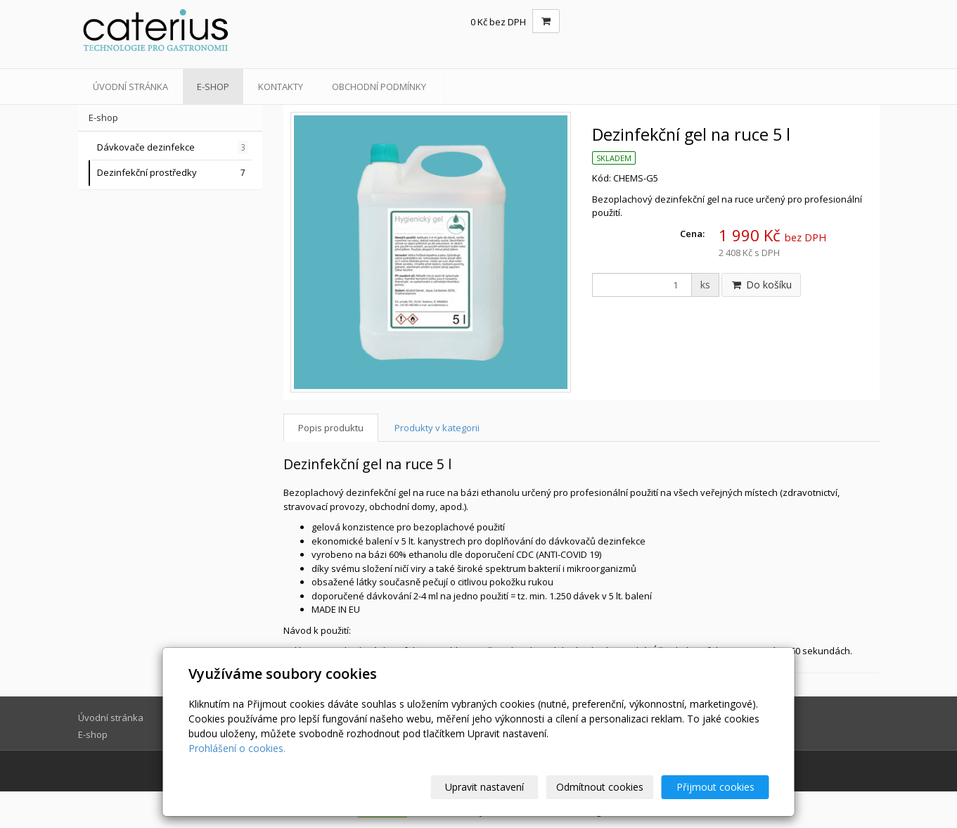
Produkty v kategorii (437, 427)
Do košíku (761, 284)
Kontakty (280, 86)
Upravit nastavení (484, 787)
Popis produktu (331, 427)
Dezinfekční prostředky (173, 172)
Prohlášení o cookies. (236, 748)
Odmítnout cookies (599, 787)
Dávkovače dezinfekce (173, 147)
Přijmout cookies (715, 787)
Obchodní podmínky (379, 86)
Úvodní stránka (130, 86)
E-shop (213, 86)
